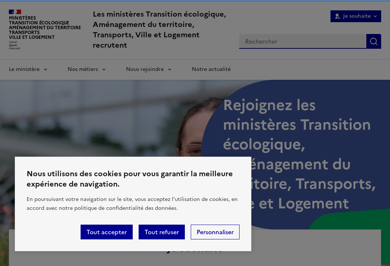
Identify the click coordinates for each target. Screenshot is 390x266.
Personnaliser (215, 232)
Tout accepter (107, 232)
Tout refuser (162, 232)
